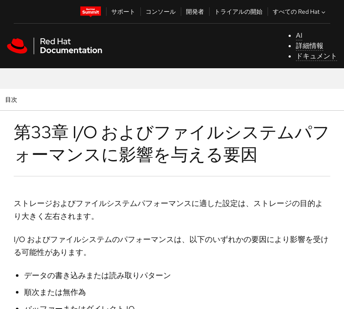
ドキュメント (316, 56)
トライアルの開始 (238, 11)
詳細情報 (309, 45)
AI (299, 35)
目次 (12, 99)
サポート (123, 11)
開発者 (195, 11)
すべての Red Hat (300, 11)
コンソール (161, 11)
